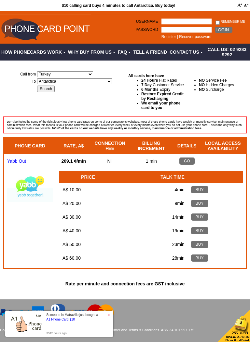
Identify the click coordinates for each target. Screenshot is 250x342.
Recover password (195, 36)
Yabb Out (16, 161)
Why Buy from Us (91, 52)
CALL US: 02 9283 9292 (227, 52)
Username (147, 21)
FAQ (124, 52)
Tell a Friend (150, 52)
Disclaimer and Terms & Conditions (131, 330)
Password (147, 29)
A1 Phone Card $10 (60, 319)
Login (222, 29)
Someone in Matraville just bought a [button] (72, 317)
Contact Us (186, 52)
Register (168, 36)
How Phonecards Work (33, 52)
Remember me (230, 22)
